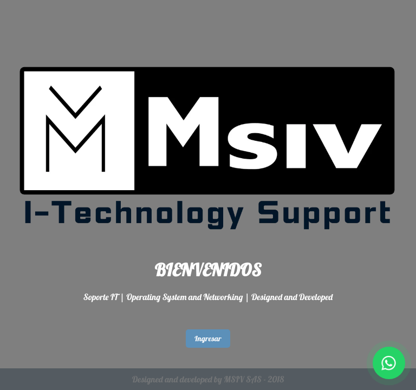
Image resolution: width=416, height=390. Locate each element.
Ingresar (207, 338)
